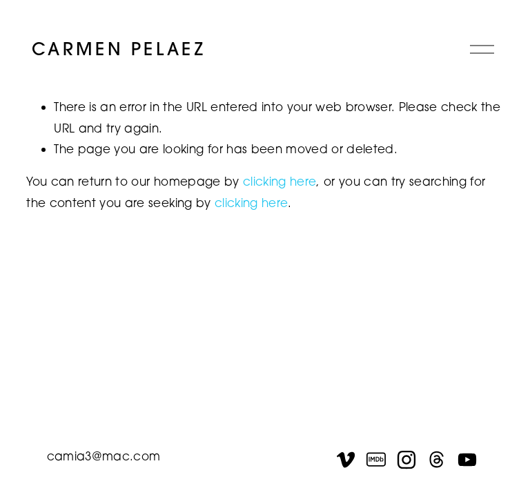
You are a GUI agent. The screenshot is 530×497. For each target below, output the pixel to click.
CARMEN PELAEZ (119, 48)
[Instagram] (406, 459)
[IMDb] (376, 459)
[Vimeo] (345, 459)
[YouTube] (467, 459)
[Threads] (436, 459)
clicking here (279, 181)
